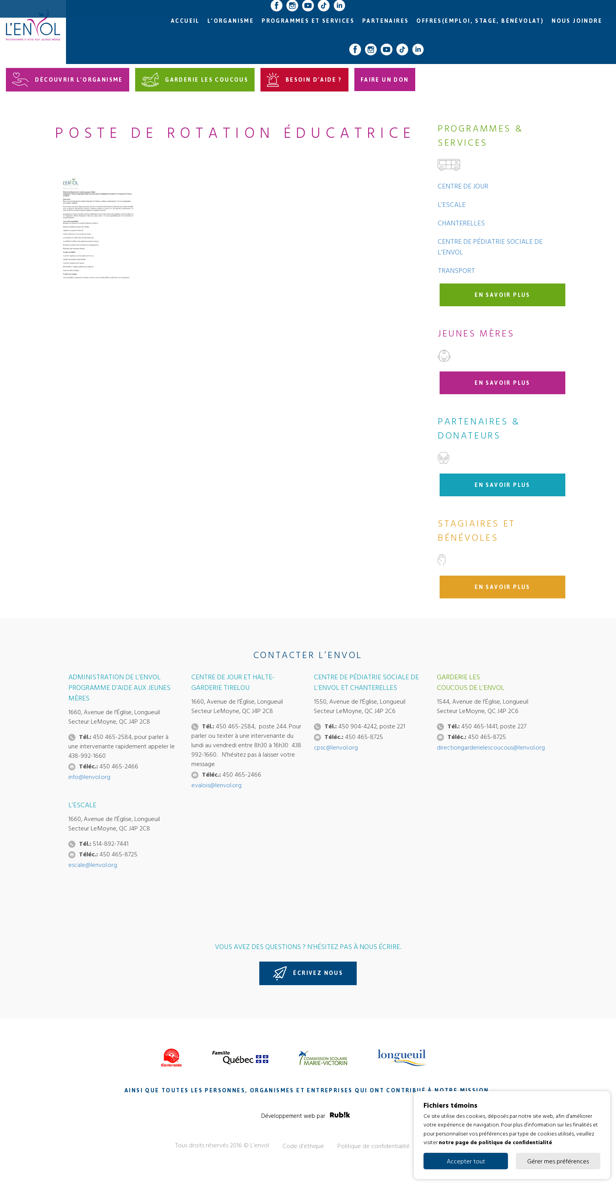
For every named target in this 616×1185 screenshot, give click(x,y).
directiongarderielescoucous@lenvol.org (491, 747)
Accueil (185, 21)
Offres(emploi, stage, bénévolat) (480, 21)
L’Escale (452, 204)
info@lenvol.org (89, 776)
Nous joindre (577, 21)
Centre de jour (463, 186)
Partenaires (385, 21)
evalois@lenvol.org (216, 785)
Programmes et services (308, 21)
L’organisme (230, 21)
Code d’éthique (303, 1145)
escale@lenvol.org (92, 864)
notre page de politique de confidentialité (495, 1142)
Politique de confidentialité (373, 1145)
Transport (456, 270)
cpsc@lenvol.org (336, 747)
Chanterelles (461, 223)
